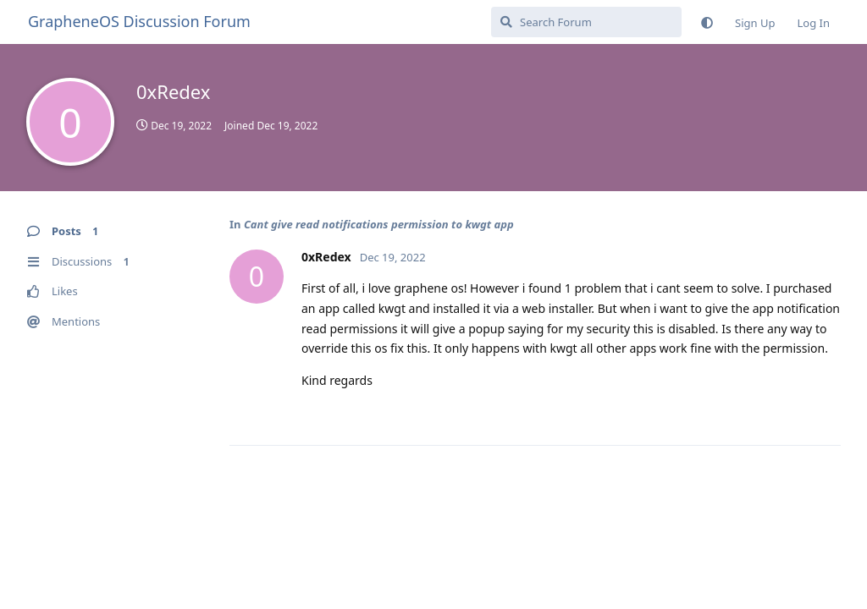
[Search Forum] (586, 22)
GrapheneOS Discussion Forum (139, 21)
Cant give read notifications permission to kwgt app (379, 224)
